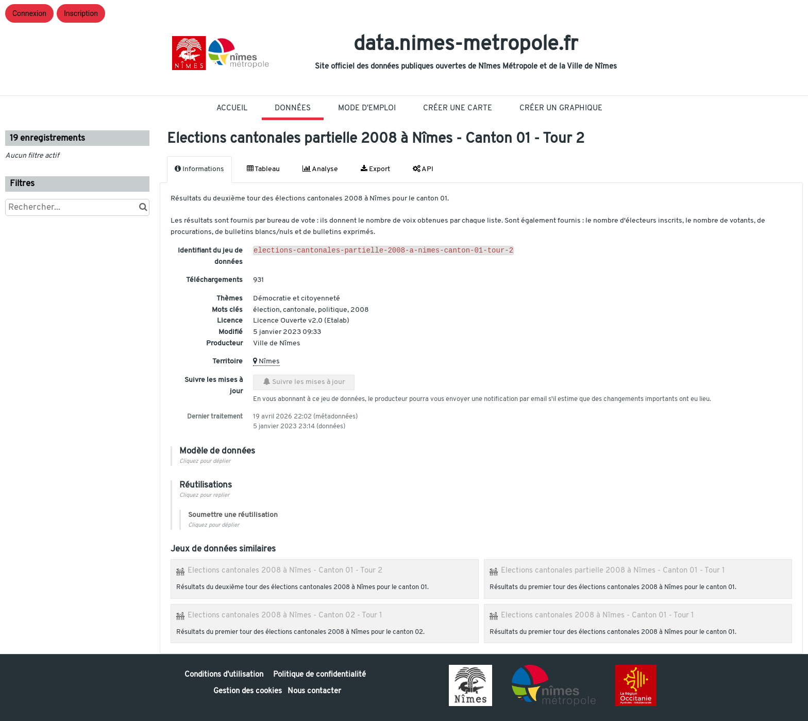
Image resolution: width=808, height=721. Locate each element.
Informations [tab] (199, 169)
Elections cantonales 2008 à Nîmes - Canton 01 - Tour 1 (597, 615)
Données (293, 108)
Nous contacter (314, 691)
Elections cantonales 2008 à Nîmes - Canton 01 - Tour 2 (285, 570)
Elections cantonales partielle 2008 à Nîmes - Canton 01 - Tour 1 (613, 570)
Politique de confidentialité (319, 675)
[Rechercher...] (77, 207)
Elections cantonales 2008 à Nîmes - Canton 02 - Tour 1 (285, 615)
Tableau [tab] (263, 169)
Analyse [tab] (320, 169)
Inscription (81, 13)
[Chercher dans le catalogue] (143, 207)
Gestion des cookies (247, 691)
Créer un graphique (560, 108)
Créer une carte (457, 108)
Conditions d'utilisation (224, 675)
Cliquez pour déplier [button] (204, 461)
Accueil (231, 108)
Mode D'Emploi (367, 108)
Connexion (29, 13)
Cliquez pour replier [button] (204, 495)
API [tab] (423, 169)
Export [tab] (375, 169)
